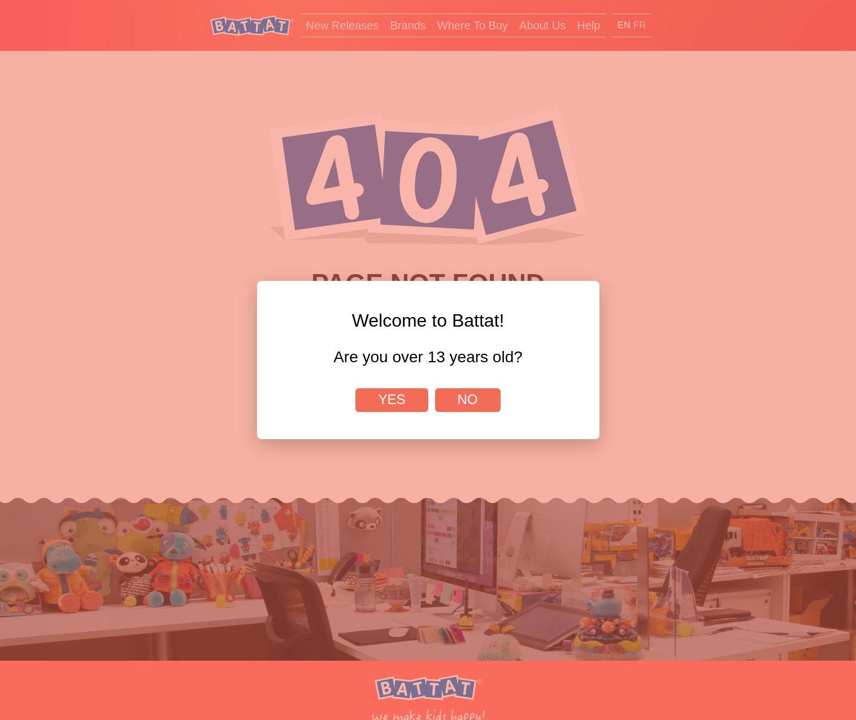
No (468, 399)
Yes (391, 399)
